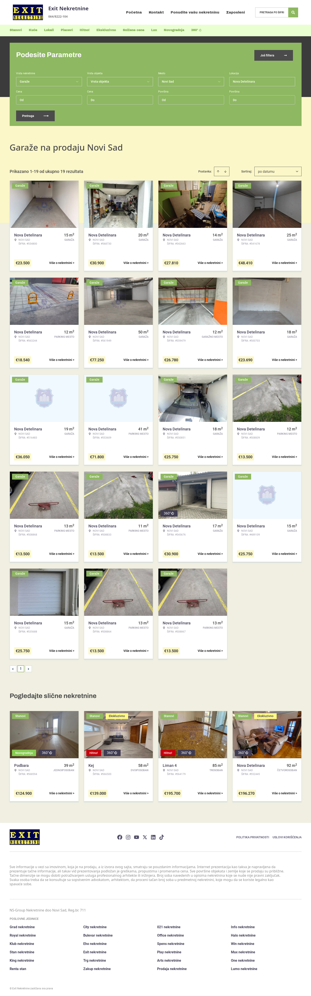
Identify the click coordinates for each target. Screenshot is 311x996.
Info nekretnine (243, 926)
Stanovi (16, 30)
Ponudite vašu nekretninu (195, 12)
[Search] (293, 12)
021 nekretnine (169, 926)
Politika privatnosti (252, 836)
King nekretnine (22, 960)
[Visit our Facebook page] (119, 836)
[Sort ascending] (218, 170)
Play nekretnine (169, 951)
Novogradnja (174, 30)
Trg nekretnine (94, 960)
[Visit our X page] (144, 836)
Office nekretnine (170, 934)
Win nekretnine (242, 943)
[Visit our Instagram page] (128, 836)
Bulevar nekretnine (98, 934)
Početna (134, 12)
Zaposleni (235, 12)
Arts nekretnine (169, 960)
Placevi (67, 30)
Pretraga (35, 115)
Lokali (49, 30)
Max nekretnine (243, 951)
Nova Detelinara (244, 80)
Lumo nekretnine (244, 968)
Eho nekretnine (95, 943)
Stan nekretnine (22, 951)
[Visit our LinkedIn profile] (153, 836)
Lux (154, 30)
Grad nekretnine (22, 926)
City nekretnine (95, 926)
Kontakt (156, 12)
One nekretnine (243, 960)
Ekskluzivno (106, 30)
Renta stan (18, 968)
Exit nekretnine (94, 951)
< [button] (13, 668)
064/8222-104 (58, 16)
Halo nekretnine (243, 934)
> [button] (28, 668)
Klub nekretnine (22, 943)
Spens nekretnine (170, 943)
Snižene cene (133, 30)
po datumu (266, 171)
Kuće (33, 30)
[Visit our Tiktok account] (161, 836)
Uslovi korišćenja (287, 836)
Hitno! (85, 30)
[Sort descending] (225, 170)
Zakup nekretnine (97, 968)
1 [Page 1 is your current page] (20, 667)
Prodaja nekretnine (172, 968)
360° (196, 30)
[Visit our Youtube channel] (136, 836)
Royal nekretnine (23, 934)
